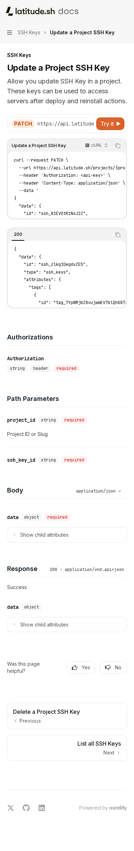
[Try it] (110, 123)
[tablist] (59, 235)
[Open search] (111, 11)
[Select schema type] (90, 491)
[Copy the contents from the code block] (117, 145)
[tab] (18, 234)
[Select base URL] (72, 123)
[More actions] (124, 11)
